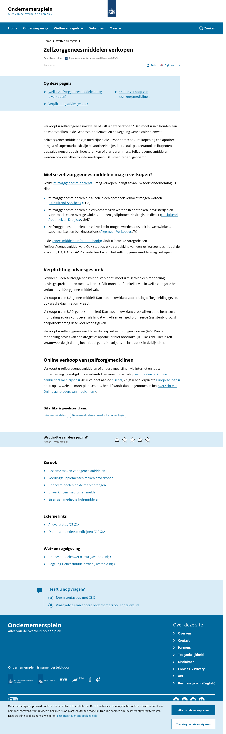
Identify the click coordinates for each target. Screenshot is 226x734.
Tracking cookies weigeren (193, 724)
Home (47, 41)
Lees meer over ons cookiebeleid (77, 716)
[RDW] (78, 679)
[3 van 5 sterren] (133, 439)
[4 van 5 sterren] (141, 439)
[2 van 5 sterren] (125, 439)
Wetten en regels (66, 41)
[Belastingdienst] (46, 679)
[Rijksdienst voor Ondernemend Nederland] (20, 679)
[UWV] (98, 679)
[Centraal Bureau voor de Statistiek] (90, 679)
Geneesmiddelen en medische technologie (98, 415)
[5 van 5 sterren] (148, 439)
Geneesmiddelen (55, 415)
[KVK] (63, 679)
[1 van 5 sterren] (118, 439)
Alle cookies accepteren (193, 710)
